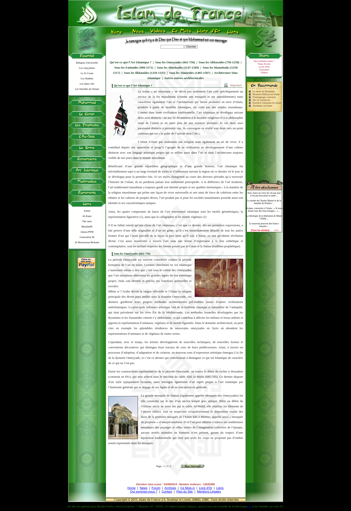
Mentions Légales (209, 491)
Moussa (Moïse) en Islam (266, 94)
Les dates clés (87, 83)
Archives (170, 488)
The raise (87, 221)
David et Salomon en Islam (267, 102)
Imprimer (236, 85)
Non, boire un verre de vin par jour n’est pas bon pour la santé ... (264, 194)
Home (131, 488)
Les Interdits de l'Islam (87, 88)
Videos (264, 72)
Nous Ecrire (264, 63)
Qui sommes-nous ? (264, 60)
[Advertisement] (264, 143)
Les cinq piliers (87, 67)
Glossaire (264, 69)
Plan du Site (184, 491)
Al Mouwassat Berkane (87, 242)
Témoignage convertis (264, 97)
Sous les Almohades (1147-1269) (178, 67)
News (143, 488)
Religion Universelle (87, 62)
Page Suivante (192, 466)
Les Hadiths (87, 78)
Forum (156, 488)
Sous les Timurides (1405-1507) (189, 73)
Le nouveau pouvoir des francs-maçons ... (264, 224)
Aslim (87, 210)
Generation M (87, 237)
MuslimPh (87, 226)
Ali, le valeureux (261, 99)
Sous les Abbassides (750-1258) (219, 62)
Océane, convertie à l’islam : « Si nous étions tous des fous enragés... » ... (264, 209)
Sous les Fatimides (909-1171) (133, 67)
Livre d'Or (264, 66)
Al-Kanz (87, 216)
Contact (167, 491)
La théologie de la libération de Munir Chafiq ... (264, 217)
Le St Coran (87, 73)
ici (249, 506)
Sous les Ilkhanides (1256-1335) (144, 73)
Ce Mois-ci (187, 488)
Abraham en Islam (262, 105)
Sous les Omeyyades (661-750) (175, 62)
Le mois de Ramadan (264, 91)
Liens (220, 488)
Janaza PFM (86, 231)
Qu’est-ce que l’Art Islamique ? (131, 62)
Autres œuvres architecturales (184, 78)
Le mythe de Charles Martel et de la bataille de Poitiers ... (264, 201)
